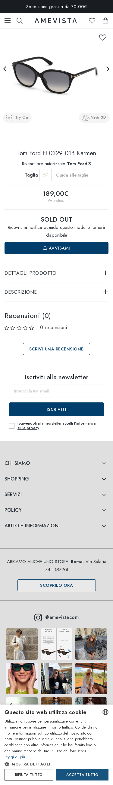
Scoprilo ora (56, 585)
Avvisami (56, 248)
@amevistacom (56, 617)
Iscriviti (57, 409)
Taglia (31, 174)
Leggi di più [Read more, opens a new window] (15, 757)
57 (45, 174)
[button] (51, 764)
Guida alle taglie (72, 175)
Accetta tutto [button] (82, 774)
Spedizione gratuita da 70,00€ (56, 6)
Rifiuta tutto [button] (29, 774)
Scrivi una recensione (56, 349)
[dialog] (56, 745)
